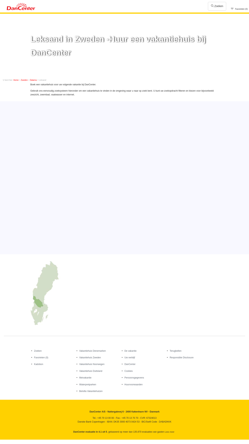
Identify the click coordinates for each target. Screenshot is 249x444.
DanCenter (129, 364)
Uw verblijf (129, 357)
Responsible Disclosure (181, 357)
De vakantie (130, 351)
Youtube (11, 441)
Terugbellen (175, 351)
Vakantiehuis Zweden (90, 357)
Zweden (24, 80)
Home (16, 80)
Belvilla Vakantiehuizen (91, 391)
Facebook (3, 441)
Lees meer (169, 432)
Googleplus (19, 441)
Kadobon (38, 364)
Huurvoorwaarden (133, 384)
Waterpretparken (87, 384)
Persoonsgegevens (134, 377)
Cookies (128, 371)
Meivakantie (85, 377)
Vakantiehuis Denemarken (92, 351)
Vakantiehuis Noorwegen (92, 364)
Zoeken (217, 6)
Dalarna (33, 80)
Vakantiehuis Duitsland (90, 371)
